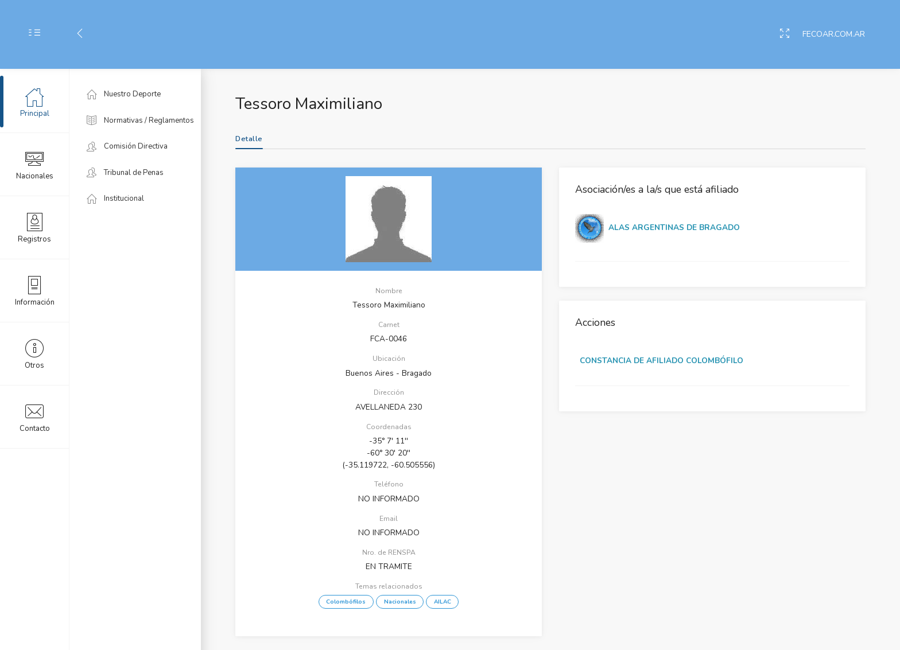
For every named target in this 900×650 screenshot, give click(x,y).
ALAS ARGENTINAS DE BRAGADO (674, 227)
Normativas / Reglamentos (140, 120)
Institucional (115, 198)
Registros (34, 227)
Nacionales (34, 164)
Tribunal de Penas (125, 173)
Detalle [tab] (249, 139)
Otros (34, 353)
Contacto (35, 416)
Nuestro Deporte (124, 94)
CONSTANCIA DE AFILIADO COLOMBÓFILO (661, 360)
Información (35, 290)
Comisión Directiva (127, 146)
